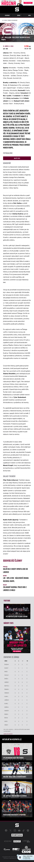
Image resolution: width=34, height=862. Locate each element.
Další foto (17, 158)
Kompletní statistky (8, 734)
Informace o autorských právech (11, 858)
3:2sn (27, 47)
